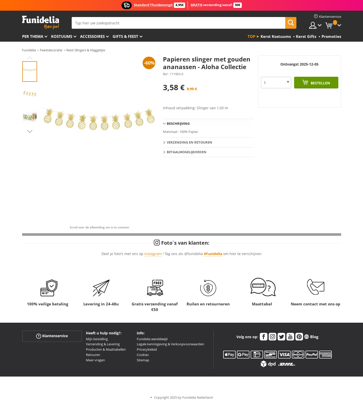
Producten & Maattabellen (106, 349)
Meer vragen (95, 360)
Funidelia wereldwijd (152, 339)
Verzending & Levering (103, 344)
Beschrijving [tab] (178, 123)
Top (251, 36)
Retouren (93, 354)
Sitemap (143, 360)
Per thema (32, 36)
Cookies (143, 354)
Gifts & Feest (125, 36)
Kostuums (61, 36)
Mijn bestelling (97, 339)
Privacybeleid (147, 349)
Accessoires (92, 36)
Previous (29, 57)
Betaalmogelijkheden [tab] (186, 152)
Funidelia (29, 50)
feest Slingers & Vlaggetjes (85, 50)
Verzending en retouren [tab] (189, 142)
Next (29, 131)
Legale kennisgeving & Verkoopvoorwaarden (170, 344)
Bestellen (320, 83)
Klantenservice (52, 335)
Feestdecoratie (51, 50)
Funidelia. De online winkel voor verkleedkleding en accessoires (40, 22)
